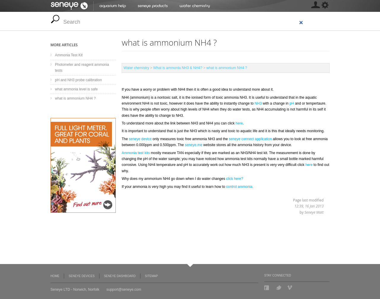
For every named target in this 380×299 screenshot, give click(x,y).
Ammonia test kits (136, 153)
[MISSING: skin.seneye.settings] (315, 6)
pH (292, 103)
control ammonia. (239, 187)
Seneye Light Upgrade (83, 165)
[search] (183, 22)
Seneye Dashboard (120, 276)
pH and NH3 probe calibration (78, 80)
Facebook (267, 287)
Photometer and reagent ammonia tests (82, 68)
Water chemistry (195, 5)
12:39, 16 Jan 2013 (309, 206)
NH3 (259, 103)
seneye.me (193, 145)
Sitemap (151, 276)
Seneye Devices (81, 276)
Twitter (279, 287)
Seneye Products (153, 5)
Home (54, 276)
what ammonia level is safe (76, 89)
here (239, 123)
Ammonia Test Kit (69, 55)
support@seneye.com (124, 289)
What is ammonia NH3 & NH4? (177, 68)
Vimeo (290, 287)
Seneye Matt (314, 212)
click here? (234, 179)
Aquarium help (112, 5)
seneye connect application (250, 139)
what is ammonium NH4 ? (226, 68)
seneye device (140, 139)
